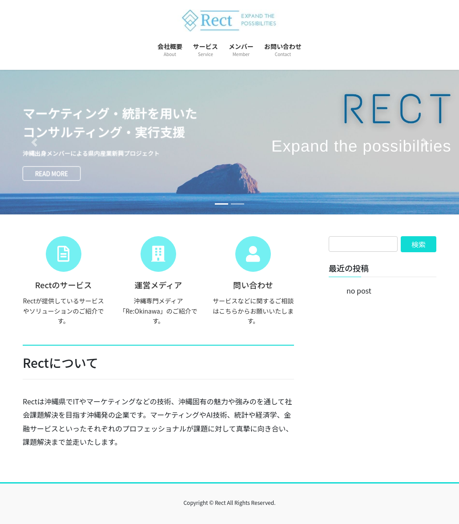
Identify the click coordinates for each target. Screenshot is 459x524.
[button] (34, 142)
